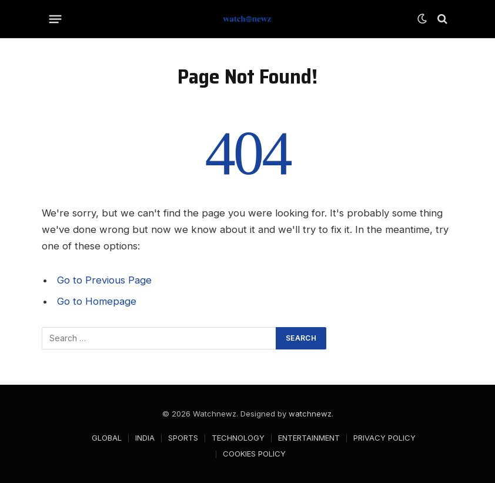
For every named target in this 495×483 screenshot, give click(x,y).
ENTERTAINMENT (309, 437)
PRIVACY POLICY (384, 437)
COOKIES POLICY (254, 453)
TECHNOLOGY (238, 437)
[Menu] (55, 18)
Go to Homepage (96, 301)
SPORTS (183, 437)
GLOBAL (107, 437)
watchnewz (310, 413)
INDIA (145, 437)
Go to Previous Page (104, 280)
